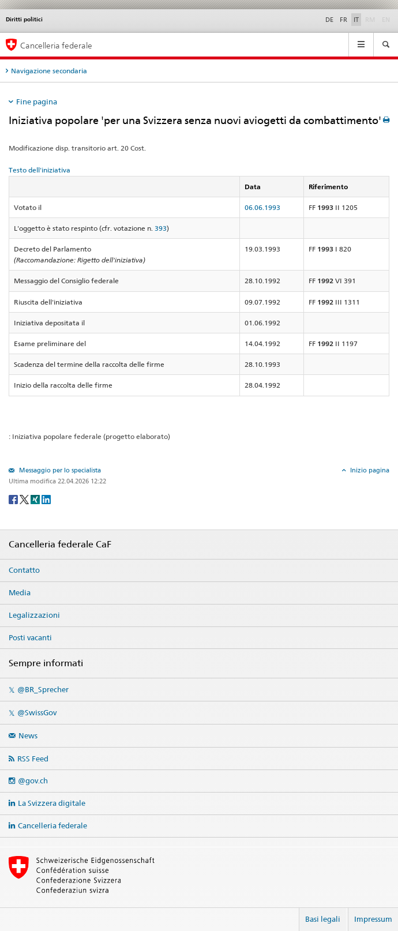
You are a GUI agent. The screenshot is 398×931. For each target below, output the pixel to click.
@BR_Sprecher (43, 689)
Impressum (373, 919)
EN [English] (386, 20)
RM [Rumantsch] (370, 20)
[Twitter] (25, 498)
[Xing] (36, 498)
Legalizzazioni (34, 615)
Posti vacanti (30, 637)
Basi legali (322, 919)
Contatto (24, 570)
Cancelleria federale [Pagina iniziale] (56, 45)
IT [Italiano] (356, 20)
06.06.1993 (262, 207)
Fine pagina (36, 101)
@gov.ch (33, 780)
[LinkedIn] (46, 498)
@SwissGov (37, 712)
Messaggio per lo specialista (59, 470)
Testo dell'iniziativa (39, 170)
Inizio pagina (368, 470)
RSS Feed (32, 758)
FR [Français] (343, 20)
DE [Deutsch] (329, 20)
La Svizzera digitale (51, 803)
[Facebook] (14, 498)
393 (161, 228)
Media (20, 592)
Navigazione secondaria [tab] (49, 70)
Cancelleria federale (52, 825)
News (27, 735)
